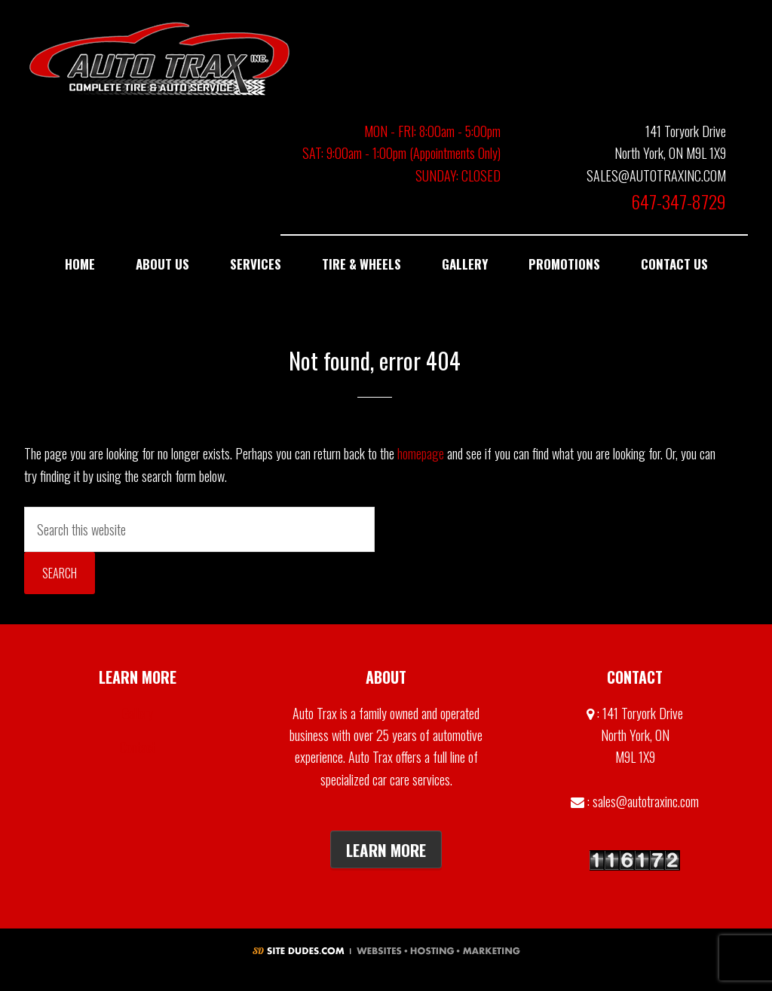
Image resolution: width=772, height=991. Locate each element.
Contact (137, 747)
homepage (420, 453)
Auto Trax (160, 58)
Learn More (386, 849)
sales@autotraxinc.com (646, 801)
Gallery (137, 713)
